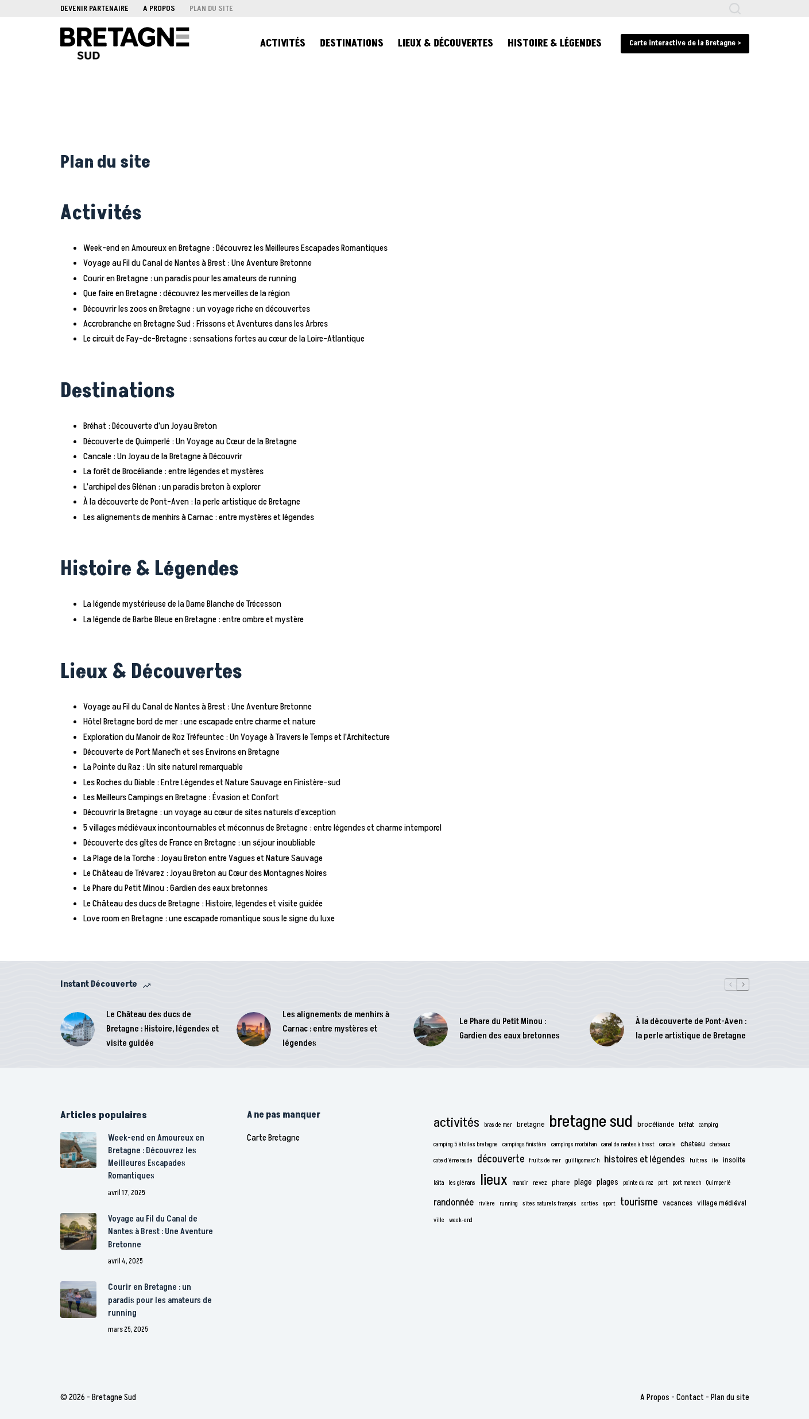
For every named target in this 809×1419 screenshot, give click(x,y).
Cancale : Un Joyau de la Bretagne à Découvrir (162, 456)
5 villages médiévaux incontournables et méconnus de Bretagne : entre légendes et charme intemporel (262, 827)
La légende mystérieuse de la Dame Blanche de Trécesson (182, 604)
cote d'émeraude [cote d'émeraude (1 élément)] (453, 1160)
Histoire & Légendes (555, 43)
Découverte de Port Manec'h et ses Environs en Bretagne (181, 752)
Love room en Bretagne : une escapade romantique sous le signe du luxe (209, 918)
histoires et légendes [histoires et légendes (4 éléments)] (644, 1159)
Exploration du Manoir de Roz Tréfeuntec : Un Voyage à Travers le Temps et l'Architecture (236, 737)
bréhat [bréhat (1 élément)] (686, 1125)
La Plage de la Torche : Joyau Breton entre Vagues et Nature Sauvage (203, 858)
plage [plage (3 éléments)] (583, 1182)
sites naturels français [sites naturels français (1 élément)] (549, 1203)
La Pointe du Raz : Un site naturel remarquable (163, 767)
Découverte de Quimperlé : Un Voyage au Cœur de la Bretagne (190, 441)
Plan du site (211, 8)
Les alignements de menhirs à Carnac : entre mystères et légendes (198, 517)
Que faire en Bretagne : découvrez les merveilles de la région (186, 293)
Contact (690, 1397)
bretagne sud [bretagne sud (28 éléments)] (591, 1121)
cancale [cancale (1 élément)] (667, 1144)
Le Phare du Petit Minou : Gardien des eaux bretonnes (175, 888)
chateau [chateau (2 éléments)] (692, 1144)
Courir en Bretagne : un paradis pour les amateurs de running (189, 278)
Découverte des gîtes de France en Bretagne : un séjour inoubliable (199, 842)
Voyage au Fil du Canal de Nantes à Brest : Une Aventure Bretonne (197, 263)
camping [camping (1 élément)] (708, 1125)
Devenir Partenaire (94, 8)
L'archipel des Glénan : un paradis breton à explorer (172, 486)
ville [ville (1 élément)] (438, 1220)
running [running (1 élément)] (509, 1203)
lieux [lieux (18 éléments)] (494, 1180)
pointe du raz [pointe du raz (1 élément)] (638, 1182)
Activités (282, 43)
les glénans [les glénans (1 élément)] (461, 1182)
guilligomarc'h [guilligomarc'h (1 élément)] (582, 1160)
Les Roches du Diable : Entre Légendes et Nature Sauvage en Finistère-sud (211, 782)
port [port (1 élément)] (663, 1182)
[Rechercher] (735, 8)
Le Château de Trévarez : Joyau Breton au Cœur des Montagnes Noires (205, 873)
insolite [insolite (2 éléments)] (734, 1160)
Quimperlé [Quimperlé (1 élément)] (718, 1182)
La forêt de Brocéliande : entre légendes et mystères (173, 471)
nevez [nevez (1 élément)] (540, 1182)
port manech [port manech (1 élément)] (686, 1182)
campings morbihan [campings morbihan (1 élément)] (574, 1144)
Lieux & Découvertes (445, 43)
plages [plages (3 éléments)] (607, 1182)
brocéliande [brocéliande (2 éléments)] (655, 1124)
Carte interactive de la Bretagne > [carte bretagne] (685, 43)
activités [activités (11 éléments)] (456, 1123)
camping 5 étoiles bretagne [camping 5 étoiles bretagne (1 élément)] (465, 1144)
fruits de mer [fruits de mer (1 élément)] (545, 1160)
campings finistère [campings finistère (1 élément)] (524, 1144)
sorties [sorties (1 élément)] (589, 1203)
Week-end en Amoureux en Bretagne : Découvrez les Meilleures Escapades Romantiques (235, 248)
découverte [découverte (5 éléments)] (500, 1159)
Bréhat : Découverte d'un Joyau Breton (150, 426)
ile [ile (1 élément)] (715, 1160)
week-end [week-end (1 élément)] (461, 1220)
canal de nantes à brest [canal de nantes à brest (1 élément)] (628, 1144)
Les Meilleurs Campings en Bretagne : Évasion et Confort (181, 797)
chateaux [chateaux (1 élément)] (720, 1144)
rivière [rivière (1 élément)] (486, 1203)
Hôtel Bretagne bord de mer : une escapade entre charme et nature (199, 721)
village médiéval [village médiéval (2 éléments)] (721, 1203)
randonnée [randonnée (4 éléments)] (453, 1202)
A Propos (159, 8)
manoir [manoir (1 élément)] (520, 1182)
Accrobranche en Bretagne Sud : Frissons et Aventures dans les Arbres (205, 323)
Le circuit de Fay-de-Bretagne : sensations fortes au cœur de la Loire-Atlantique (224, 338)
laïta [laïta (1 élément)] (438, 1182)
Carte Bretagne (273, 1137)
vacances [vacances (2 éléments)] (677, 1203)
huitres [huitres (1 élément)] (698, 1160)
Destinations (352, 43)
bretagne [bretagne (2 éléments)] (530, 1124)
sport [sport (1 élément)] (609, 1203)
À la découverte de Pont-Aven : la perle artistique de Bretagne (191, 501)
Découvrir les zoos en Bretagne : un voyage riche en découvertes (196, 309)
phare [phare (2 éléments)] (561, 1182)
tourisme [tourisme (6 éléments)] (639, 1202)
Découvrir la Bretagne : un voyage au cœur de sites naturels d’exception (209, 812)
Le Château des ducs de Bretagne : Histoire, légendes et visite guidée (203, 903)
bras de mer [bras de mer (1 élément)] (498, 1125)
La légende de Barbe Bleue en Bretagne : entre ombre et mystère (193, 619)
